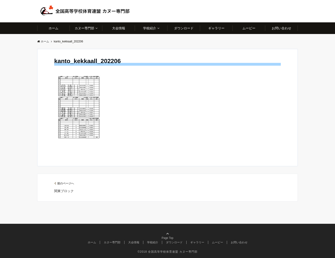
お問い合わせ (281, 28)
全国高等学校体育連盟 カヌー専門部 (172, 251)
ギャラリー (216, 28)
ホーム (53, 28)
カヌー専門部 (84, 28)
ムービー (248, 28)
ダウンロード (184, 28)
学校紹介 (149, 28)
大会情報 (118, 28)
